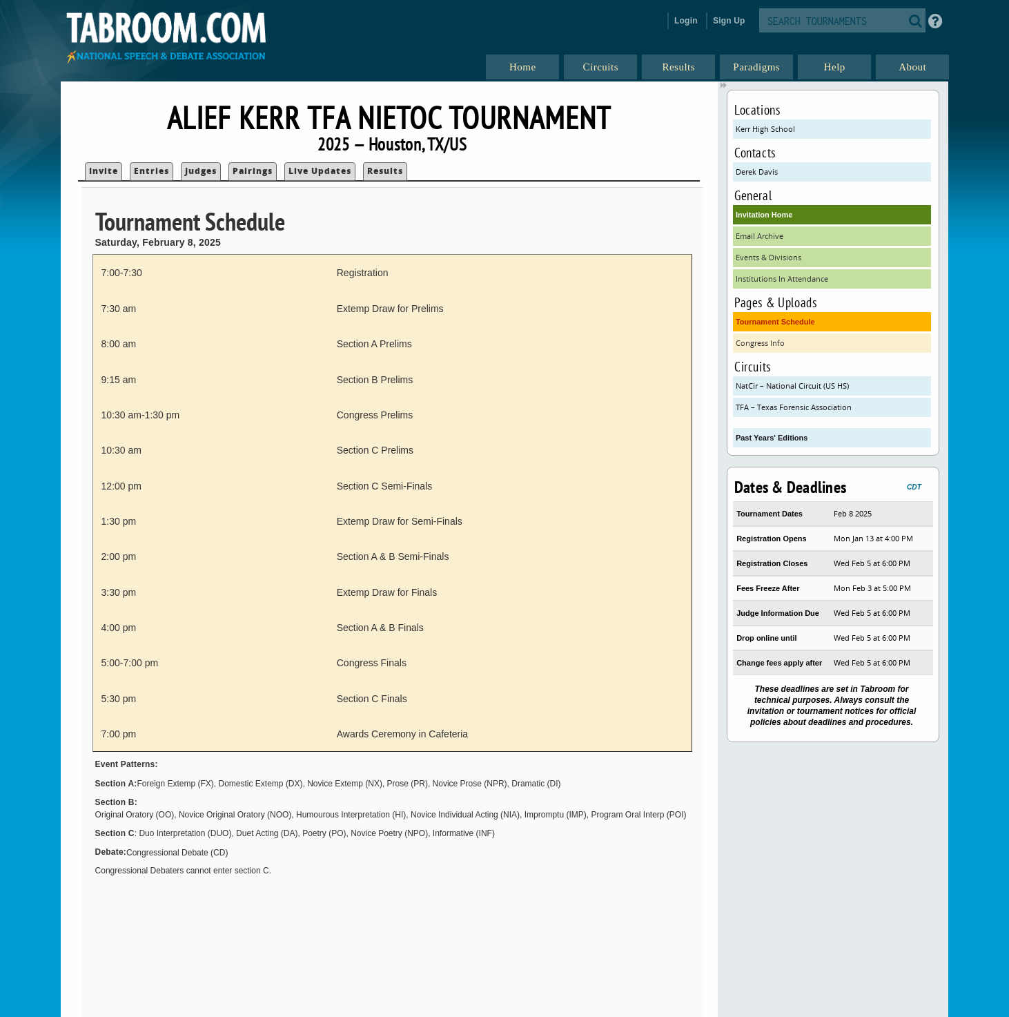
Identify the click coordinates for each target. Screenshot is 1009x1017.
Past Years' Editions (772, 438)
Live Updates (319, 171)
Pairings (253, 171)
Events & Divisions (768, 257)
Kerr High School (765, 129)
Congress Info (760, 343)
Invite (103, 171)
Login (686, 21)
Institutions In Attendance (782, 278)
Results (385, 171)
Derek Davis (757, 171)
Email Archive (759, 236)
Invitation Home (764, 215)
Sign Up (729, 21)
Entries (151, 171)
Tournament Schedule (775, 322)
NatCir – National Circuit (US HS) (792, 385)
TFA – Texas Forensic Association (794, 407)
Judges (201, 171)
